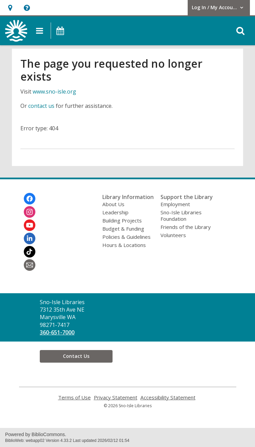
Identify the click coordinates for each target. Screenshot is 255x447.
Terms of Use (74, 397)
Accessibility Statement (168, 397)
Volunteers (173, 235)
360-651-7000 (57, 332)
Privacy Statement (115, 397)
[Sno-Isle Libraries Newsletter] (29, 265)
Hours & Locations (124, 245)
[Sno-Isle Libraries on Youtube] (29, 225)
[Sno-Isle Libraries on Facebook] (29, 198)
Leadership (115, 212)
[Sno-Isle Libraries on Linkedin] (29, 238)
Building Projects (122, 220)
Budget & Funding (123, 228)
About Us (113, 204)
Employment (175, 204)
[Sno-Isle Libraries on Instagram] (29, 212)
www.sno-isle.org (54, 91)
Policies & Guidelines (126, 236)
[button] (10, 7)
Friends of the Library (185, 227)
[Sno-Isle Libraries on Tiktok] (29, 252)
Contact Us (76, 356)
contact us (41, 106)
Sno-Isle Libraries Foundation (181, 215)
